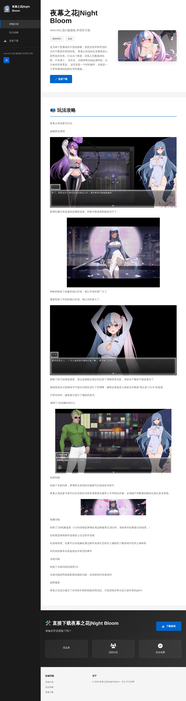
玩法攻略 (49, 687)
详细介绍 (49, 682)
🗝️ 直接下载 (61, 79)
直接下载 (49, 692)
